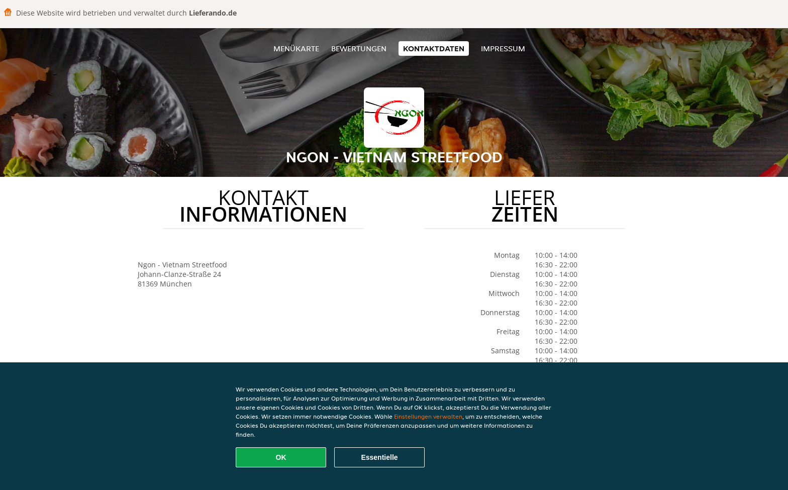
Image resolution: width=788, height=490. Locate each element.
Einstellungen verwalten (428, 416)
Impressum (503, 48)
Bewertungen (358, 48)
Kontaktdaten (433, 48)
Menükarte (296, 48)
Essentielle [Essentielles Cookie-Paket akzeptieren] (379, 457)
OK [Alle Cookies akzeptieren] (281, 457)
